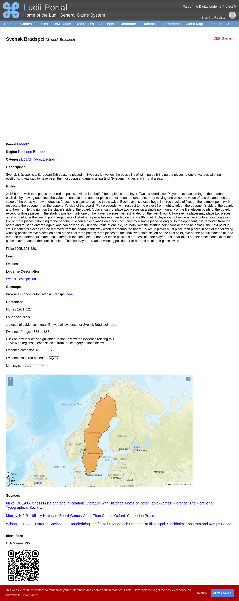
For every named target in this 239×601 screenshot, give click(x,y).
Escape (49, 159)
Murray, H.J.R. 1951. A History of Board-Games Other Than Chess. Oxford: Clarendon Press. (80, 516)
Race (37, 159)
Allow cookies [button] (222, 592)
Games (26, 24)
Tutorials (149, 24)
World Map (194, 24)
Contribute (127, 24)
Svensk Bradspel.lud (21, 279)
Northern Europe (31, 152)
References (85, 24)
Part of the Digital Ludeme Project (208, 6)
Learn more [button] (30, 595)
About (231, 24)
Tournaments (171, 24)
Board (26, 159)
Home (9, 24)
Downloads (62, 24)
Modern (23, 144)
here (69, 294)
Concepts (106, 24)
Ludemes (214, 24)
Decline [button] (202, 592)
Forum (43, 24)
